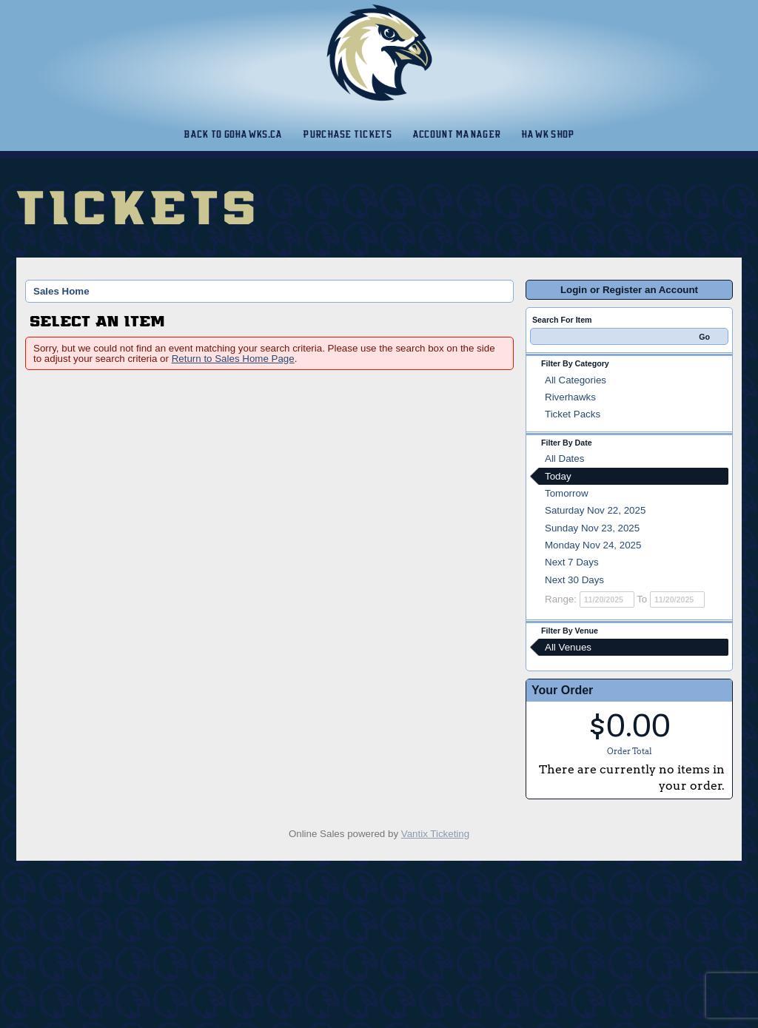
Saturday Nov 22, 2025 (595, 510)
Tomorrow (566, 493)
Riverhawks (570, 397)
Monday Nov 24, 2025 (593, 545)
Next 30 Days (574, 579)
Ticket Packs (572, 414)
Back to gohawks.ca (233, 134)
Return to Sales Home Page (233, 358)
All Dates (564, 458)
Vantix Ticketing (435, 833)
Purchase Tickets (347, 134)
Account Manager (456, 134)
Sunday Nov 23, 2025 (592, 528)
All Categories (575, 380)
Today (558, 476)
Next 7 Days (572, 562)
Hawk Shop (547, 134)
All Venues (568, 647)
